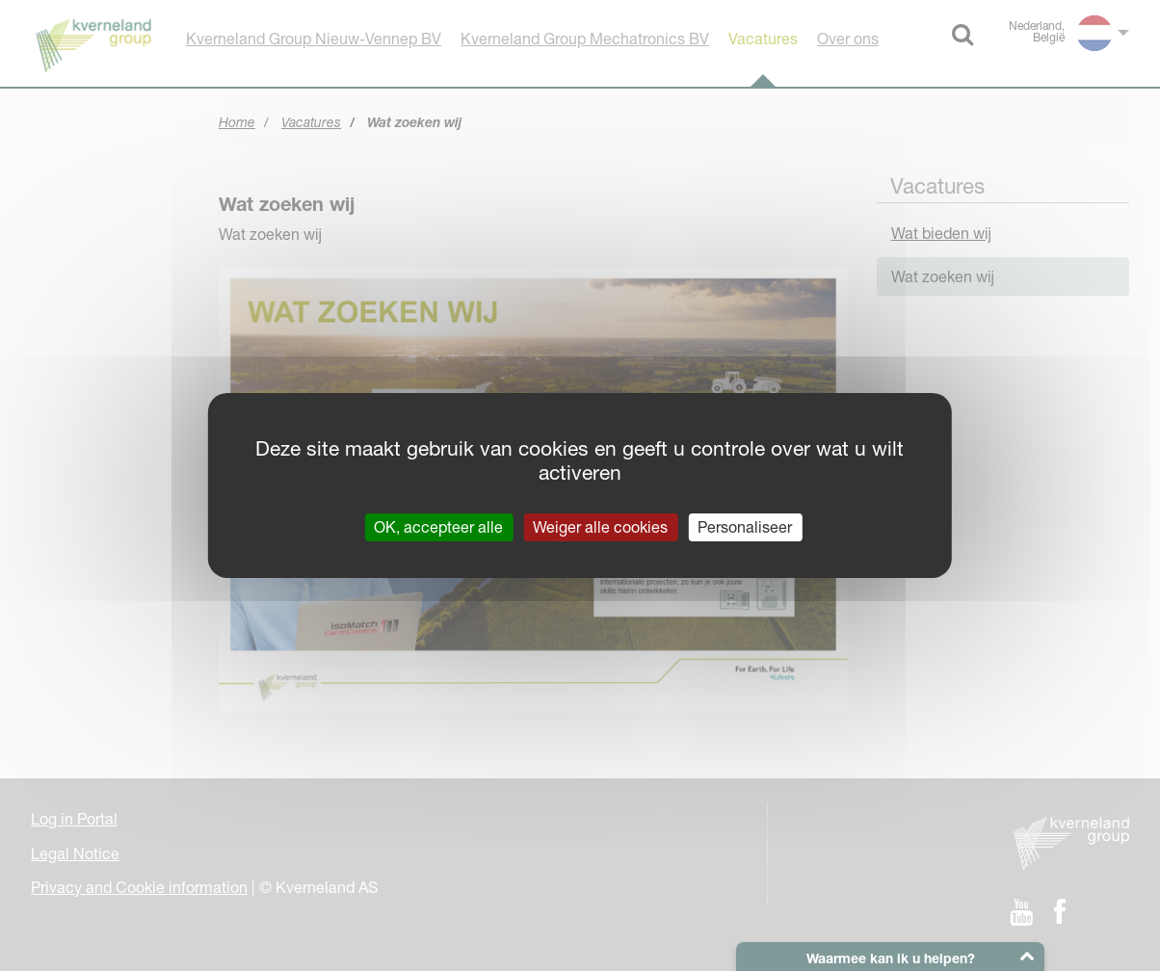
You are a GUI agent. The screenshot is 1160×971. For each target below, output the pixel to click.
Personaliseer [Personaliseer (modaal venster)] (745, 527)
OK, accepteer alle (438, 527)
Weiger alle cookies (600, 527)
